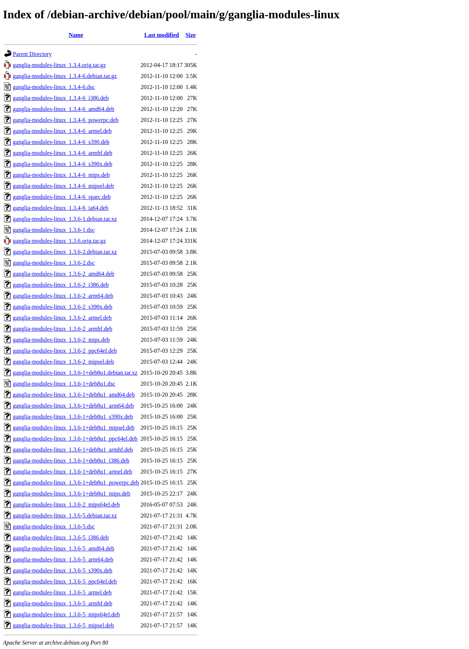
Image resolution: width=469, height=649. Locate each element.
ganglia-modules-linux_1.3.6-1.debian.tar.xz (65, 219)
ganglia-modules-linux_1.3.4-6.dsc (54, 87)
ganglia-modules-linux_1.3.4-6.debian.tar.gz (65, 76)
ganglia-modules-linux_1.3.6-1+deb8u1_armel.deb (72, 471)
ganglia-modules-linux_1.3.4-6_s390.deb (61, 142)
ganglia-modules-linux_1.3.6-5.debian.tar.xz (65, 515)
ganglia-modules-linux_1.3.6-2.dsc (54, 263)
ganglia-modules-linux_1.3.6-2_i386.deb (61, 285)
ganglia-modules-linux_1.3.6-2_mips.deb (61, 340)
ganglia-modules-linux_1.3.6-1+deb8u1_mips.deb (71, 493)
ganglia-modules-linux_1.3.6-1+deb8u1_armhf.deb (73, 449)
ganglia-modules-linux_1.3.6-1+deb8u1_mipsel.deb (73, 427)
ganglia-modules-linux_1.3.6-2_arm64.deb (63, 296)
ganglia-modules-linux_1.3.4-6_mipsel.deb (63, 186)
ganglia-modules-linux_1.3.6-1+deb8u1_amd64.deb (74, 395)
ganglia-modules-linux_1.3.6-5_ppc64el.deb (65, 581)
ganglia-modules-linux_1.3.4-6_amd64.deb (63, 109)
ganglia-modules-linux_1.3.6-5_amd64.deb (63, 548)
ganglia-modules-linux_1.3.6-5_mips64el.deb (66, 614)
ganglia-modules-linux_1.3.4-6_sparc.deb (62, 197)
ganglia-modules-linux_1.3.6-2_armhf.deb (62, 329)
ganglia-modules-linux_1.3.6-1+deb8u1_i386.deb (71, 460)
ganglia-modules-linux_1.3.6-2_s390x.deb (62, 307)
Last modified (161, 35)
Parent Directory (32, 54)
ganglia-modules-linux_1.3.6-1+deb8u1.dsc (64, 384)
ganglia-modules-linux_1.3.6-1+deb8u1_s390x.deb (73, 416)
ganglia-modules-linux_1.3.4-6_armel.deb (62, 131)
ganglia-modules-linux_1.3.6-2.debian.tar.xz (65, 252)
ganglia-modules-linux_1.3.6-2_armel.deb (62, 318)
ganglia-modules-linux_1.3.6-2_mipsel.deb (63, 362)
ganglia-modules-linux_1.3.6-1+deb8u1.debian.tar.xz (75, 373)
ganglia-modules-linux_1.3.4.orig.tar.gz (59, 65)
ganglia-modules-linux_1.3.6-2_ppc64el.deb (65, 351)
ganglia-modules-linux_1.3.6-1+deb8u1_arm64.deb (73, 406)
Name (76, 35)
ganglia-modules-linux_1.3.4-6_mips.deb (61, 175)
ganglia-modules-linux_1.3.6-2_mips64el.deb (66, 504)
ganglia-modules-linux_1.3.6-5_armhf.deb (62, 603)
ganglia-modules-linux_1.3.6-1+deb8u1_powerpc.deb (76, 482)
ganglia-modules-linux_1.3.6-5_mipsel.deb (63, 625)
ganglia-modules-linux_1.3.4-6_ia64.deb (60, 208)
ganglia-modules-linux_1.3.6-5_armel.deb (62, 592)
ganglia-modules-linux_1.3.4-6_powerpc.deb (65, 120)
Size (191, 35)
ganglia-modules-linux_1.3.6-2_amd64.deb (63, 274)
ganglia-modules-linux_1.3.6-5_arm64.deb (63, 559)
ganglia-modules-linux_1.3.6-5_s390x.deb (62, 570)
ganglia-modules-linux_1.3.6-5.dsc (54, 526)
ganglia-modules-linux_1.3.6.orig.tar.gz (59, 241)
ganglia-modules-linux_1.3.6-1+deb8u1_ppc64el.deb (75, 438)
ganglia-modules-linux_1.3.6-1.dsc (54, 230)
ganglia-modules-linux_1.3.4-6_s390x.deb (62, 164)
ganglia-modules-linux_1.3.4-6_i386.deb (61, 98)
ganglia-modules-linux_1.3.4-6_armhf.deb (62, 153)
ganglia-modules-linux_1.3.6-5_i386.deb (61, 537)
